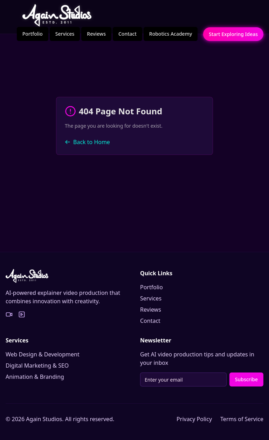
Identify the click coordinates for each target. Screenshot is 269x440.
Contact (127, 33)
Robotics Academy (170, 33)
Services (65, 33)
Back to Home (87, 142)
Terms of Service (241, 419)
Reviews (96, 33)
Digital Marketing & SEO (37, 365)
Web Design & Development (43, 354)
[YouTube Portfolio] (21, 314)
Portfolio (32, 33)
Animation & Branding (35, 377)
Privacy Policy (194, 419)
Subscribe (246, 379)
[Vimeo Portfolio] (9, 314)
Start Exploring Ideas (233, 34)
